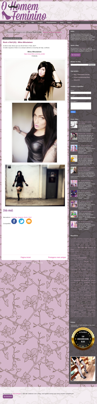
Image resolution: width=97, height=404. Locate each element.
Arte (80, 241)
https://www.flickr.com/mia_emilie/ (34, 54)
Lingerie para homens (75, 287)
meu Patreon (82, 48)
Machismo (88, 288)
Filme (90, 272)
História (88, 275)
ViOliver (72, 316)
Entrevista (88, 265)
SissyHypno (73, 309)
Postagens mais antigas (57, 257)
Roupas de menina (75, 304)
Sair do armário (84, 304)
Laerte (84, 285)
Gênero (93, 273)
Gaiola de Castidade (82, 273)
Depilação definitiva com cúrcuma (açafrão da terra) (85, 156)
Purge (80, 301)
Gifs (78, 275)
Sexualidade (88, 307)
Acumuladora (86, 238)
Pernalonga (88, 297)
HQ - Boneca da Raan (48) (85, 221)
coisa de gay (78, 252)
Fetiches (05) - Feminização (85, 133)
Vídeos (69, 22)
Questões (93, 301)
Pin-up (89, 298)
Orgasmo (86, 294)
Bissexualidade (74, 247)
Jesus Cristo (92, 284)
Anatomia (78, 240)
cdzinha (77, 251)
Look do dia (81, 288)
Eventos (73, 267)
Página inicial (25, 257)
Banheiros (73, 244)
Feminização (74, 272)
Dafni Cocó (90, 258)
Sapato (86, 306)
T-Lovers (88, 309)
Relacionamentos (51, 22)
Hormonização (80, 279)
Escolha (72, 266)
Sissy (94, 307)
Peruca (79, 298)
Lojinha (75, 288)
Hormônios (73, 278)
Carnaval (93, 249)
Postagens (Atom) (37, 263)
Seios (94, 306)
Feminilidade (85, 271)
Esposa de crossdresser (89, 266)
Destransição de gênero (77, 261)
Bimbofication (92, 244)
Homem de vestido (90, 276)
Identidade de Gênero (88, 280)
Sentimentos (73, 307)
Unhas (93, 313)
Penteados (82, 297)
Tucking (89, 313)
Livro (94, 287)
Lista (92, 287)
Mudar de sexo (81, 292)
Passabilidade (87, 295)
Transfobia (80, 310)
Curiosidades (17, 22)
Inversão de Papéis (82, 284)
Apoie (74, 241)
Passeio (93, 295)
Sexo (78, 307)
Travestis (84, 313)
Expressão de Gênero (78, 269)
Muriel (87, 292)
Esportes (76, 266)
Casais (72, 251)
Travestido (78, 313)
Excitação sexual (82, 267)
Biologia (88, 245)
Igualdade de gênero (77, 282)
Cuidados (73, 258)
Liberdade (93, 285)
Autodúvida (85, 242)
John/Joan (73, 285)
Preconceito (88, 300)
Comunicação (86, 252)
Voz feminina (80, 316)
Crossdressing (75, 256)
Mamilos (93, 288)
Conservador (73, 254)
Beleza (82, 244)
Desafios (86, 259)
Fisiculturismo (74, 273)
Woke (88, 316)
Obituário (82, 294)
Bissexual (93, 245)
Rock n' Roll (27, 217)
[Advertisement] (34, 240)
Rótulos (89, 303)
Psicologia (73, 301)
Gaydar (89, 273)
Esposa (81, 266)
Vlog (76, 316)
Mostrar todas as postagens (52, 32)
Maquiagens (74, 290)
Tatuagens (92, 309)
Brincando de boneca (79, 249)
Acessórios (80, 238)
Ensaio (83, 265)
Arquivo (7, 22)
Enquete (78, 265)
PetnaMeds (84, 298)
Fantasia (73, 271)
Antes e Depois (88, 240)
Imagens (40, 22)
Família (93, 269)
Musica (91, 292)
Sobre (62, 22)
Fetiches (80, 272)
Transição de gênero (88, 312)
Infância (93, 282)
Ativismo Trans (88, 241)
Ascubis (83, 241)
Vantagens (73, 315)
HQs (33, 22)
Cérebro (81, 251)
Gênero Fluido (74, 275)
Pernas (93, 297)
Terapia (72, 310)
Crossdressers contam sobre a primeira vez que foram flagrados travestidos (86, 169)
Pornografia (82, 300)
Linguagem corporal (85, 287)
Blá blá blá (82, 247)
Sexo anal (82, 307)
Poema (72, 300)
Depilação (81, 259)
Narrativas (77, 294)
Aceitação (74, 238)
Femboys (78, 271)
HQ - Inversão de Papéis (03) (86, 211)
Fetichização (85, 272)
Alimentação (73, 240)
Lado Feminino (79, 285)
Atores (94, 241)
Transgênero (75, 312)
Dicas (26, 22)
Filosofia (93, 272)
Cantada (89, 249)
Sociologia (83, 309)
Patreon (72, 297)
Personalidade (74, 298)
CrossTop (14, 217)
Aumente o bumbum (76, 242)
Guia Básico (82, 275)
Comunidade (92, 252)
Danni (75, 259)
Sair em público (91, 304)
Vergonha (78, 315)
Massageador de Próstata (82, 291)
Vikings (93, 315)
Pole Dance (77, 300)
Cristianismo (92, 254)
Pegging (77, 297)
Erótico (93, 265)
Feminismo (92, 271)
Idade (91, 278)
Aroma (77, 241)
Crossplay (85, 255)
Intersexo (73, 284)
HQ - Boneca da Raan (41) (85, 145)
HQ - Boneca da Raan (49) (85, 201)
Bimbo (86, 244)
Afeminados (92, 238)
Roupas (93, 303)
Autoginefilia (92, 242)
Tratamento (73, 313)
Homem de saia (80, 276)
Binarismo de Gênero (77, 245)
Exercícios (92, 267)
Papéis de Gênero (79, 295)
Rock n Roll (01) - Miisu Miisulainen (18, 42)
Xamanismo (92, 316)
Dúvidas (92, 263)
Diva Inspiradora (79, 263)
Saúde (90, 306)
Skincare (79, 309)
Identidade (77, 280)
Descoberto (92, 259)
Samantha (80, 306)
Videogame (83, 315)
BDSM (78, 244)
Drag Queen (86, 263)
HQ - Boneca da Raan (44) (85, 180)
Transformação (91, 310)
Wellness (85, 316)
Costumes (87, 254)
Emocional (73, 265)
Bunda (85, 249)
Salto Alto (73, 306)
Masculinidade (83, 290)
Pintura (93, 298)
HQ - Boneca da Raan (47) (85, 191)
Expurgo (89, 269)
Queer (86, 301)
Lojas (72, 288)
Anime (82, 240)
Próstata (93, 300)
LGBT (88, 285)
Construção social (81, 254)
